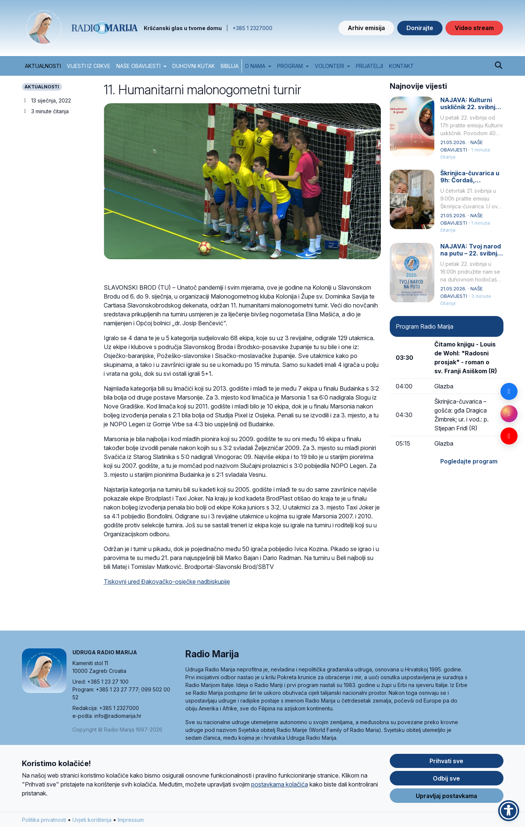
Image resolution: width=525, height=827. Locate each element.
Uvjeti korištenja (91, 821)
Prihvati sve (446, 762)
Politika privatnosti (44, 821)
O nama (255, 66)
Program (290, 66)
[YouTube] (509, 436)
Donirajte (419, 28)
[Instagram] (509, 413)
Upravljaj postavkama (446, 797)
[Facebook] (509, 391)
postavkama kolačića (279, 786)
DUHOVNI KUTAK (193, 66)
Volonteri (329, 66)
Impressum (131, 821)
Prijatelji (369, 66)
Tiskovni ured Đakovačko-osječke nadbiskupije (167, 581)
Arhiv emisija (366, 28)
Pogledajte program (469, 461)
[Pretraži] (498, 65)
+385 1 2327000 (252, 28)
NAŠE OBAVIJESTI (138, 66)
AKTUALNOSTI (43, 66)
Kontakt (401, 66)
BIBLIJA (230, 66)
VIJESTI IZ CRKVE (88, 66)
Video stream (474, 28)
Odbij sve (446, 780)
